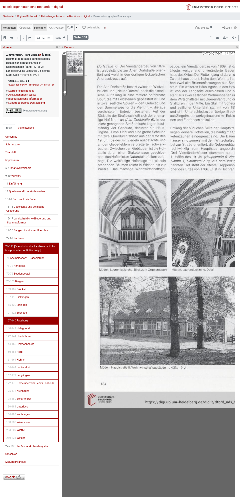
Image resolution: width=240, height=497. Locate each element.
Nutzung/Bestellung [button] (35, 110)
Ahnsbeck (16, 265)
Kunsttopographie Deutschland (26, 102)
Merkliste (204, 27)
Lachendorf (18, 367)
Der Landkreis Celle (20, 199)
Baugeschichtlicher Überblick (27, 230)
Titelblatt (10, 152)
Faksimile (40, 27)
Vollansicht (91, 27)
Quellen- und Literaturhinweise (25, 191)
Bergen (15, 281)
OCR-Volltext (56, 27)
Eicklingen (17, 297)
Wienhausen (18, 422)
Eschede (16, 312)
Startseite (8, 16)
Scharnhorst (18, 398)
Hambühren (18, 336)
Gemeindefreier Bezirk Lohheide (30, 383)
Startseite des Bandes (21, 90)
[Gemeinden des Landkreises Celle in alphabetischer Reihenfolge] (30, 248)
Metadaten (9, 27)
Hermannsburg (20, 344)
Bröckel (16, 289)
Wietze (15, 430)
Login (227, 27)
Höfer (14, 351)
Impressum (12, 160)
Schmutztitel (12, 144)
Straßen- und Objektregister (26, 446)
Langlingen (18, 375)
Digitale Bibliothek (27, 16)
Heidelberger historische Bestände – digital (32, 7)
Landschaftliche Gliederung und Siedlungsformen (28, 220)
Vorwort (13, 175)
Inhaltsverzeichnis (18, 168)
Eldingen (16, 304)
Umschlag (11, 136)
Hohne (15, 359)
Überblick (24, 27)
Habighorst (18, 328)
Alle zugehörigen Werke (22, 94)
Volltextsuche (26, 127)
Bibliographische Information (25, 98)
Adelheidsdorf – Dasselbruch (25, 258)
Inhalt (9, 127)
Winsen (16, 437)
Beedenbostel (18, 273)
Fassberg (17, 320)
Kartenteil (15, 238)
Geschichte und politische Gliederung (25, 208)
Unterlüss (17, 406)
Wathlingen (18, 414)
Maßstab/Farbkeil (15, 461)
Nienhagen (18, 391)
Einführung (13, 183)
